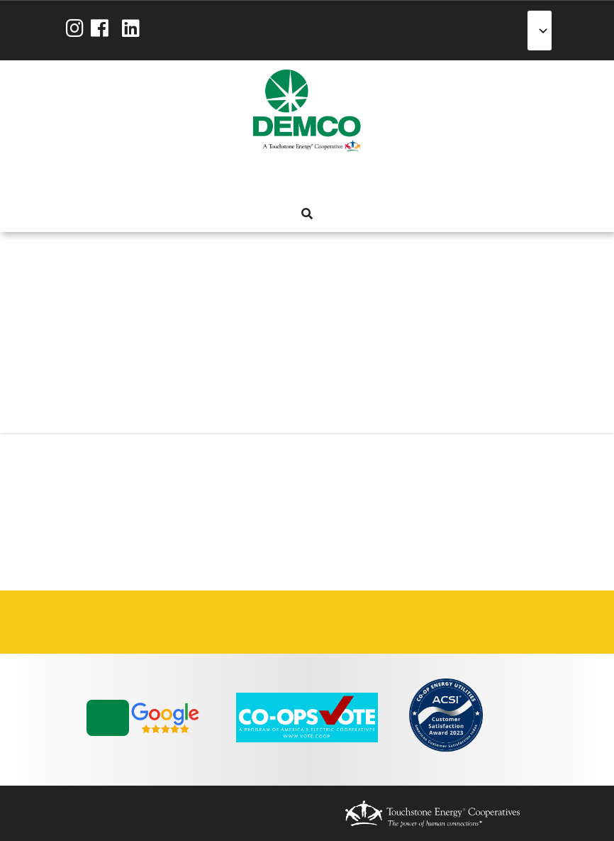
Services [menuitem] (280, 179)
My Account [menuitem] (254, 179)
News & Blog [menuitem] (382, 179)
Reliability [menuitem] (331, 179)
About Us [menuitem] (229, 179)
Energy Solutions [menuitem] (305, 179)
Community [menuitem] (356, 179)
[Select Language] (540, 30)
